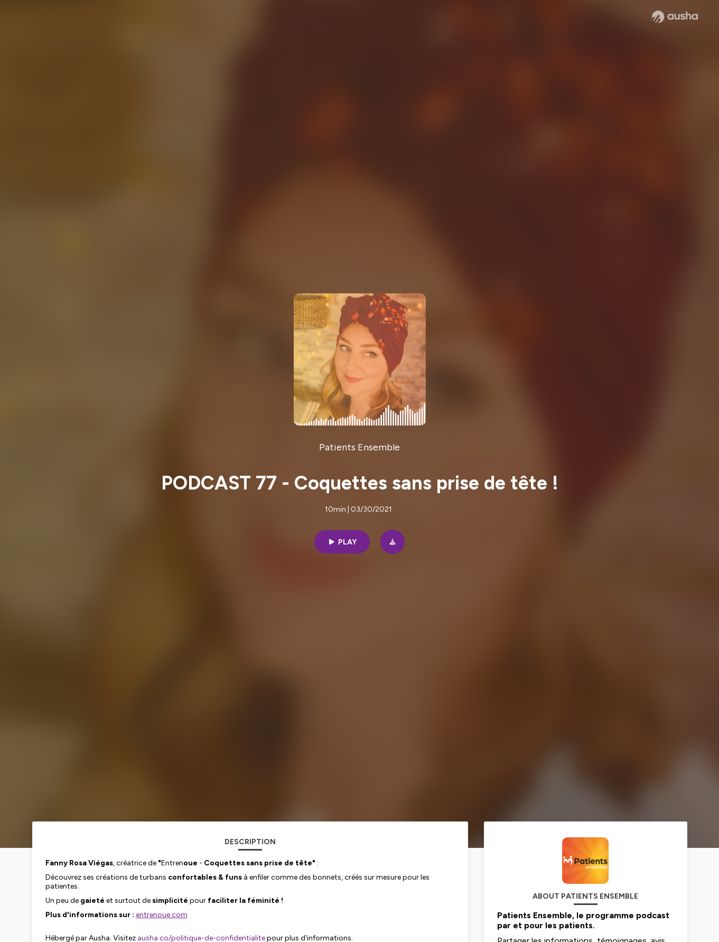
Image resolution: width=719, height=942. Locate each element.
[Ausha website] (675, 17)
